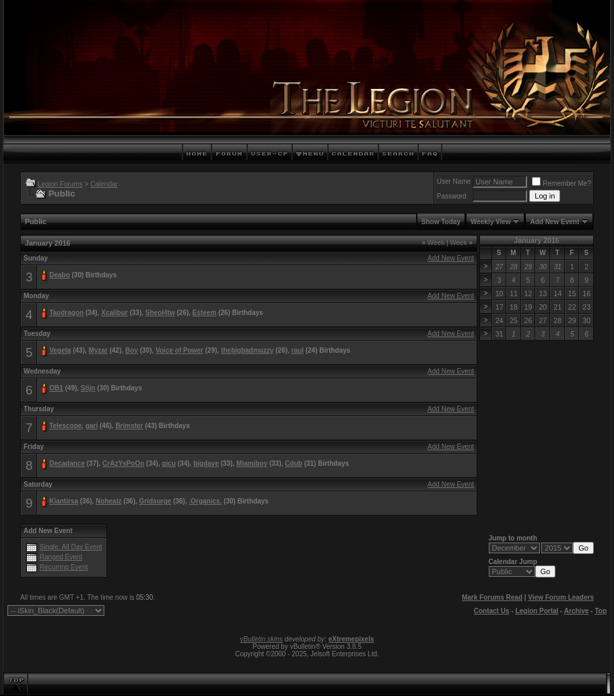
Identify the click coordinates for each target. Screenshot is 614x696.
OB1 (56, 388)
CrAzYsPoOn (123, 463)
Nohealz (108, 501)
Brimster (129, 425)
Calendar (104, 184)
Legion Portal (536, 611)
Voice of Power (179, 350)
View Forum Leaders (561, 597)
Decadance (67, 463)
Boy (131, 350)
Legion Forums (60, 184)
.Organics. (205, 501)
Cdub (293, 463)
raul (298, 350)
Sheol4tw (160, 312)
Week (432, 242)
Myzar (98, 350)
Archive (576, 611)
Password (452, 196)
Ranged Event (61, 557)
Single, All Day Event (71, 547)
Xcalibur (114, 312)
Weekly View (491, 221)
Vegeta (60, 350)
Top (600, 611)
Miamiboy (251, 463)
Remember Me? (561, 183)
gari (92, 425)
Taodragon (66, 312)
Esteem (205, 312)
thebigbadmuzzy (247, 350)
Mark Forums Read (492, 597)
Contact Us (492, 611)
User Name (454, 181)
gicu (169, 463)
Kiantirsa (63, 501)
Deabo (59, 275)
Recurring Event (64, 567)
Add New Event (554, 221)
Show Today (440, 221)
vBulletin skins (261, 639)
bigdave (206, 463)
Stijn (88, 388)
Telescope (65, 425)
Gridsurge (155, 501)
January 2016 (536, 240)
